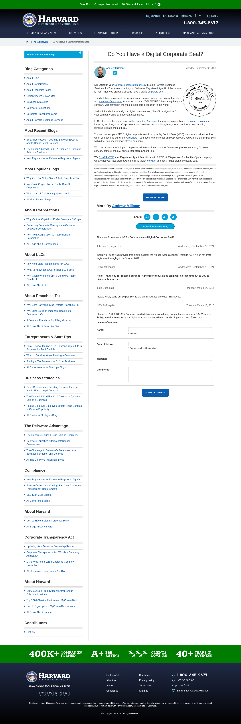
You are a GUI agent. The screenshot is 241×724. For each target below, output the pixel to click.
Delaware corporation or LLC (130, 85)
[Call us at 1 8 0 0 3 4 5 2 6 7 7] (189, 675)
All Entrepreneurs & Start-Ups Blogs (46, 367)
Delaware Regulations (38, 108)
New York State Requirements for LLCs (47, 264)
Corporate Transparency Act (41, 114)
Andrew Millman (126, 206)
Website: (102, 358)
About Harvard (41, 42)
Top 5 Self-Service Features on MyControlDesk (52, 600)
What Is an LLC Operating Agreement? (47, 193)
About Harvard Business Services (44, 120)
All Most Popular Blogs (38, 199)
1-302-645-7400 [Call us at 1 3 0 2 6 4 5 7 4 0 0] (183, 680)
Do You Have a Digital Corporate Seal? (47, 520)
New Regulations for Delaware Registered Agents (53, 158)
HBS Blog (136, 33)
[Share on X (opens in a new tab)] (156, 217)
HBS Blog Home (155, 197)
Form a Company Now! (41, 33)
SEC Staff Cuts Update (38, 495)
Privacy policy (146, 680)
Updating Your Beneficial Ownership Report (50, 546)
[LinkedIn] (66, 693)
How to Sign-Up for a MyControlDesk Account (51, 606)
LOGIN (211, 16)
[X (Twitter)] (50, 693)
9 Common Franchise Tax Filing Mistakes (48, 320)
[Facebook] (42, 693)
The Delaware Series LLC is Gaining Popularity (52, 435)
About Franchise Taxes (38, 90)
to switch (151, 160)
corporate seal (155, 91)
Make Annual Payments (198, 33)
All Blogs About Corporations (42, 244)
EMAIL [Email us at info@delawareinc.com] (187, 16)
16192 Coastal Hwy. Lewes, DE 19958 (50, 685)
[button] (28, 41)
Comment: (103, 369)
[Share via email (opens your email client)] (173, 217)
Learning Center (106, 33)
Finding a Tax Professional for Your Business (50, 361)
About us (111, 680)
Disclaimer (145, 675)
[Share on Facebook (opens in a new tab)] (147, 217)
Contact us (112, 690)
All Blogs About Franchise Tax (42, 326)
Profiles (30, 632)
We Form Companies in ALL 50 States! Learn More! (120, 4)
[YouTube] (58, 693)
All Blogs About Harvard (39, 526)
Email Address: (106, 344)
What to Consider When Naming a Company (50, 355)
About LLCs (32, 78)
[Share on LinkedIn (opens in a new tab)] (165, 217)
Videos (110, 685)
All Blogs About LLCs (37, 285)
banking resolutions (198, 121)
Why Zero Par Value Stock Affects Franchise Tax (52, 178)
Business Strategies (37, 102)
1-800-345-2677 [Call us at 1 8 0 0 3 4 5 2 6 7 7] (201, 23)
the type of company (110, 101)
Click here (131, 137)
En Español (112, 675)
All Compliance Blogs (38, 501)
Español (170, 16)
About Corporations (37, 84)
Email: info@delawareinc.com (190, 690)
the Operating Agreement (145, 121)
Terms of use (146, 685)
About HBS (163, 33)
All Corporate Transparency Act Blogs (46, 571)
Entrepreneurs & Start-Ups (40, 96)
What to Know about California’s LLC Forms (50, 269)
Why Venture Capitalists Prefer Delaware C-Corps (53, 219)
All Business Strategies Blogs (42, 415)
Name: (100, 330)
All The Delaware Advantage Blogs (45, 459)
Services (75, 33)
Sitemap (143, 690)
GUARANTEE (106, 157)
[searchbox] (50, 54)
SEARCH (153, 16)
